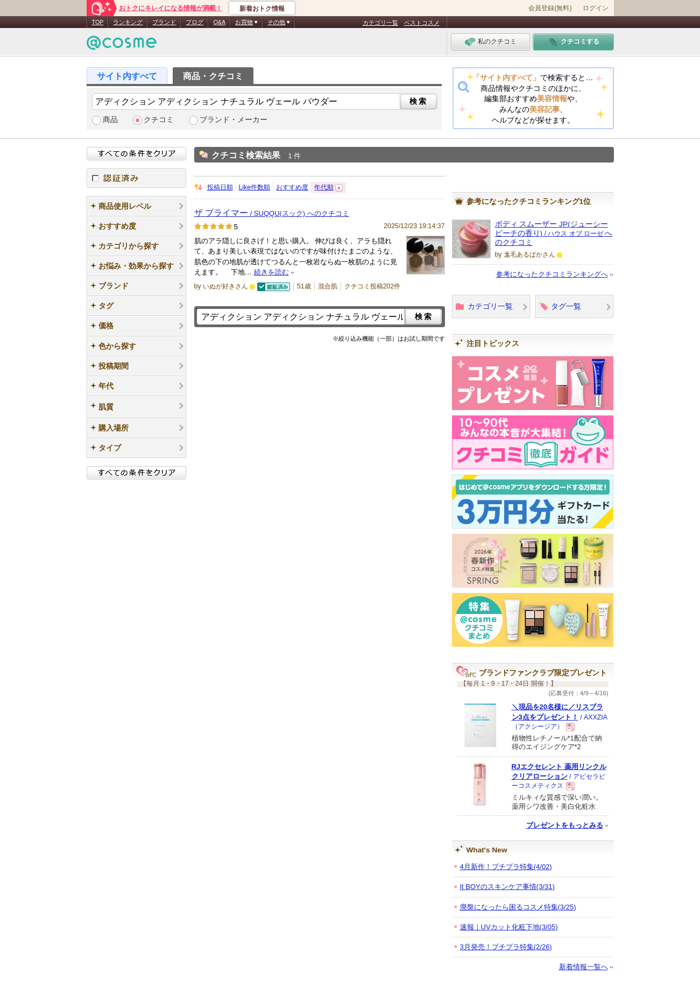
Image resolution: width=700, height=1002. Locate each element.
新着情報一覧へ (583, 967)
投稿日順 (220, 187)
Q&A (219, 22)
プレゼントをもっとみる (564, 825)
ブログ (194, 22)
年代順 (324, 187)
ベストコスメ (422, 22)
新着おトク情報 (262, 8)
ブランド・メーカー (233, 120)
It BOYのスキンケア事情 (507, 887)
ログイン (596, 8)
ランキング (128, 22)
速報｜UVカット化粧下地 (509, 927)
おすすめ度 (292, 187)
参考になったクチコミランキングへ (552, 274)
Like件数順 (255, 187)
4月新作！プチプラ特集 (506, 867)
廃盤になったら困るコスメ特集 (518, 907)
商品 (110, 120)
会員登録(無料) (549, 8)
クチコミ (159, 120)
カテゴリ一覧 (380, 22)
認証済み (136, 178)
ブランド (164, 22)
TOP (98, 22)
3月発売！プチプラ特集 (506, 947)
